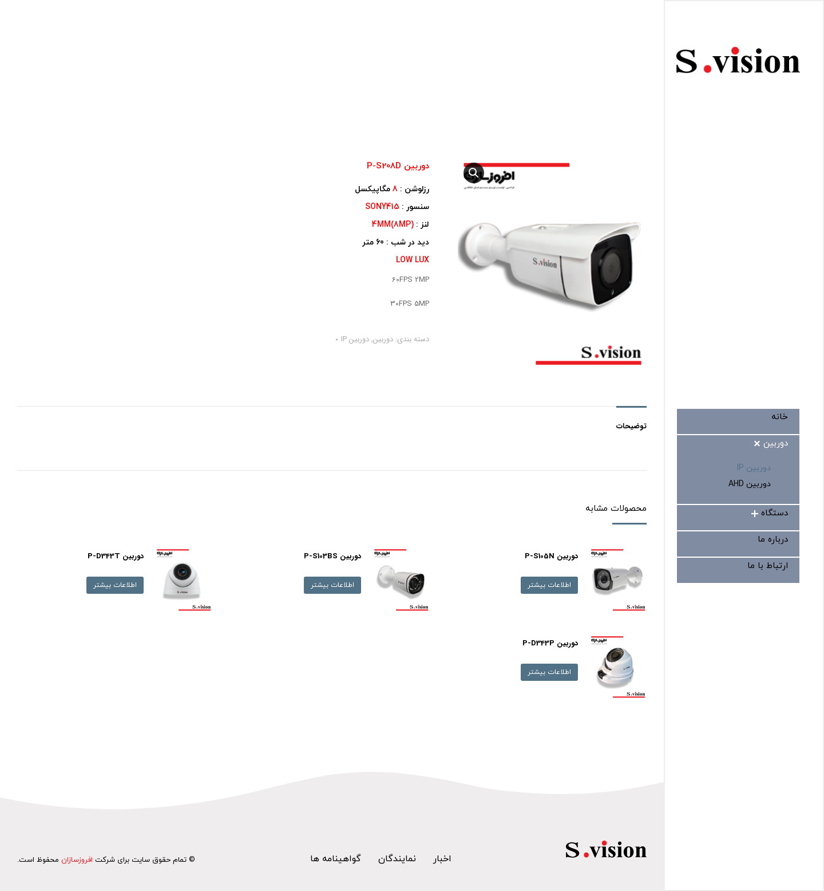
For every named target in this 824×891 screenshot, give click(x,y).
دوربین (383, 339)
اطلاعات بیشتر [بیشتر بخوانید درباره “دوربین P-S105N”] (549, 585)
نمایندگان (397, 859)
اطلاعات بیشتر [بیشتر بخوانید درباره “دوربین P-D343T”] (115, 585)
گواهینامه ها (335, 859)
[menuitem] (779, 417)
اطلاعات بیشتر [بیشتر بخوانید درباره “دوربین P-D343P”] (549, 672)
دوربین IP (355, 339)
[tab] (631, 421)
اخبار (442, 859)
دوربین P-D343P (550, 643)
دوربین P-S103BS (332, 556)
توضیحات (631, 426)
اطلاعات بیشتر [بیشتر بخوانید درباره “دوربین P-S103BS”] (332, 585)
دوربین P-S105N (551, 556)
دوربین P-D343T (116, 556)
